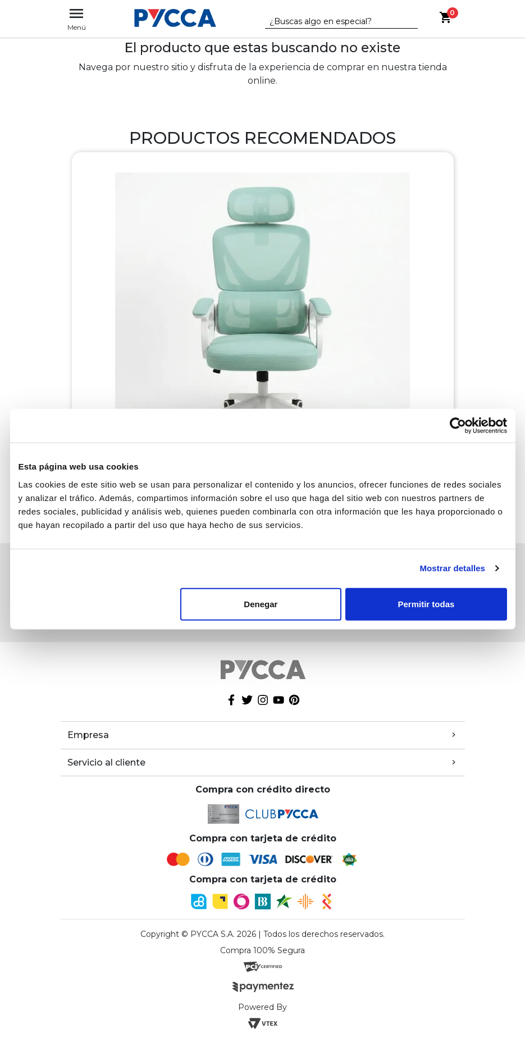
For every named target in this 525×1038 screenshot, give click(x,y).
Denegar (260, 603)
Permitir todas (426, 603)
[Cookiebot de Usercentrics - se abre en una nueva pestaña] (458, 425)
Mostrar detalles (452, 568)
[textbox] (333, 22)
